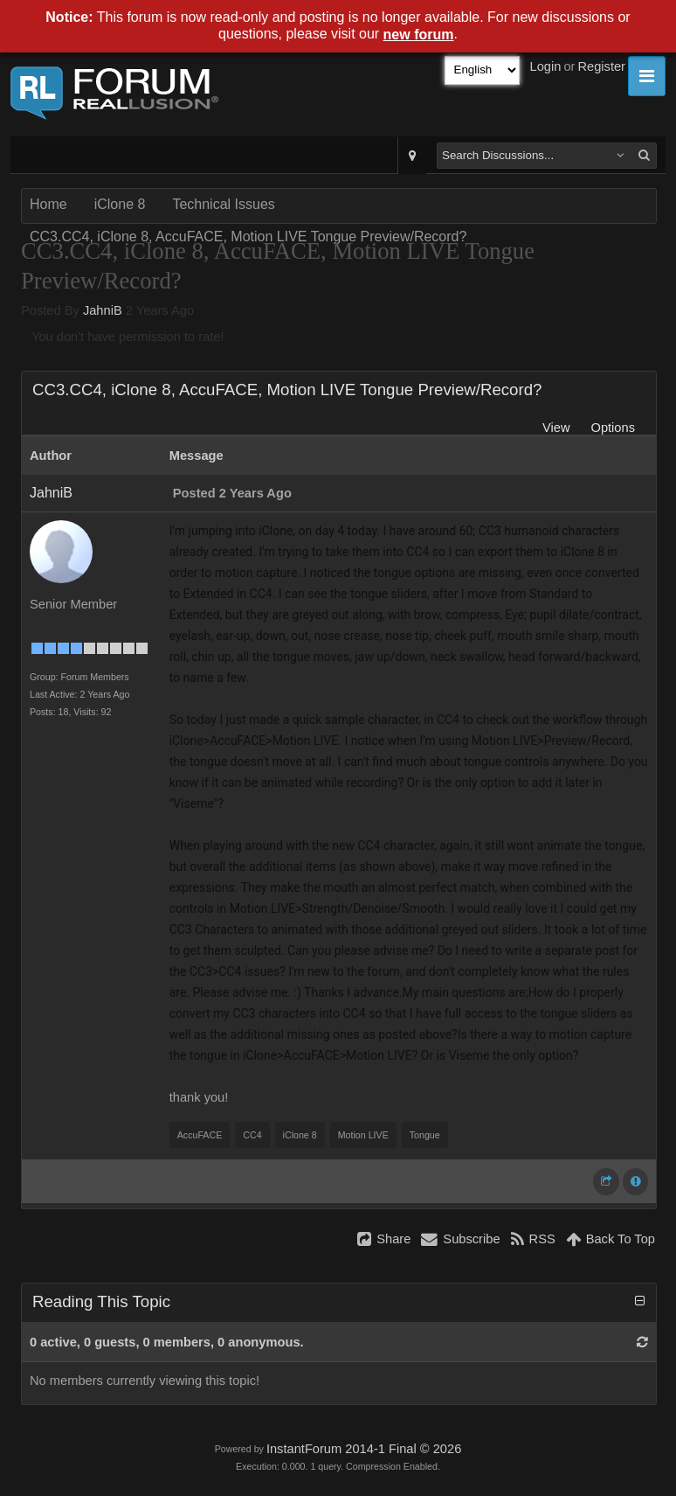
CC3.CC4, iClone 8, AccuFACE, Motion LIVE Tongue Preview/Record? (248, 236)
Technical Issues (223, 204)
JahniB (102, 310)
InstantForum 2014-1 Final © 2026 (363, 1449)
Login (546, 66)
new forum (418, 34)
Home (48, 204)
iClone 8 (120, 204)
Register (601, 66)
